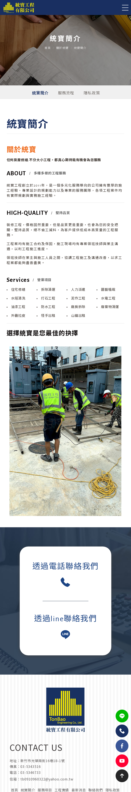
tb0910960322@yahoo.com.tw (46, 779)
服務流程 (66, 93)
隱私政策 (92, 93)
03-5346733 (30, 772)
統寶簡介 (40, 93)
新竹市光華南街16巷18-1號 (42, 760)
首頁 (48, 48)
